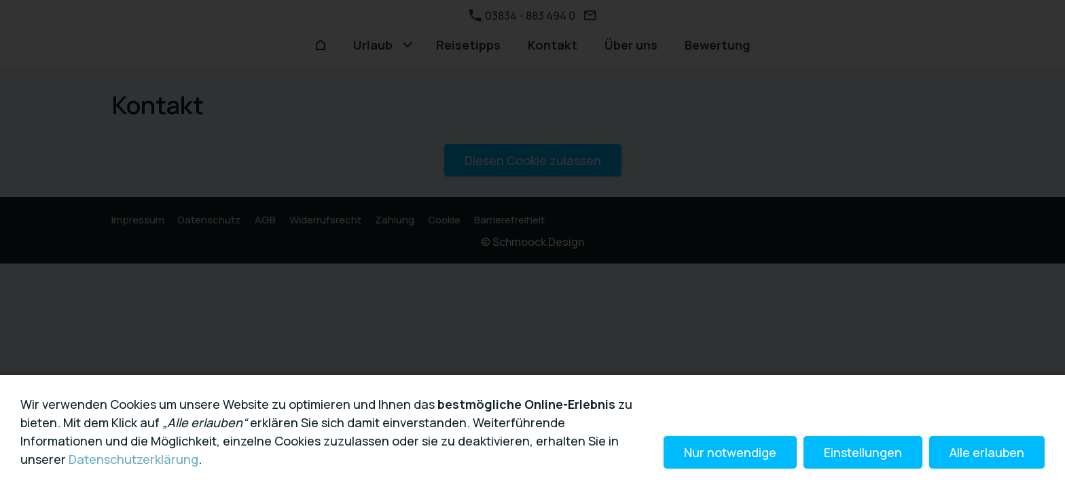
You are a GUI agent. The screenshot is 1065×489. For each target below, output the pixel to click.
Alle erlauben (987, 452)
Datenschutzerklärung (133, 459)
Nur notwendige (730, 452)
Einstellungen (863, 452)
